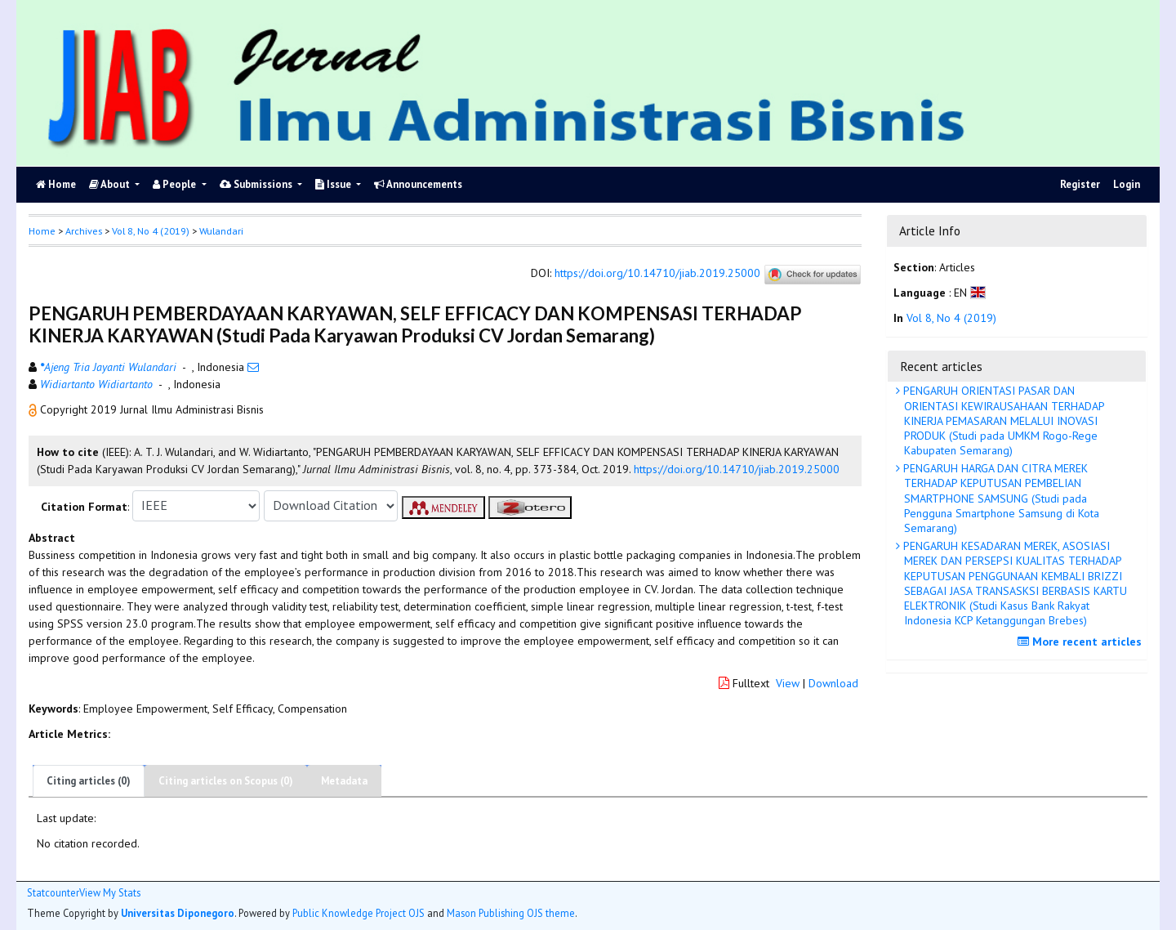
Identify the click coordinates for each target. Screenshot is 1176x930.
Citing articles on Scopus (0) (225, 781)
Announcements (418, 184)
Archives (83, 231)
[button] (34, 409)
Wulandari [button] (221, 231)
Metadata (344, 781)
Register (1080, 184)
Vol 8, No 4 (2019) (150, 231)
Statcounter (53, 892)
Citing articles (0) (89, 781)
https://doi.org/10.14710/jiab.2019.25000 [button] (737, 469)
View (788, 683)
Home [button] (42, 231)
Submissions (257, 184)
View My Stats (109, 893)
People (175, 184)
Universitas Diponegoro (177, 912)
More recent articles (1082, 641)
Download (833, 683)
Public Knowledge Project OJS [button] (358, 912)
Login (1126, 184)
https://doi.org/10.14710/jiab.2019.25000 (657, 273)
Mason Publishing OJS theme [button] (511, 912)
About (110, 184)
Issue (334, 184)
